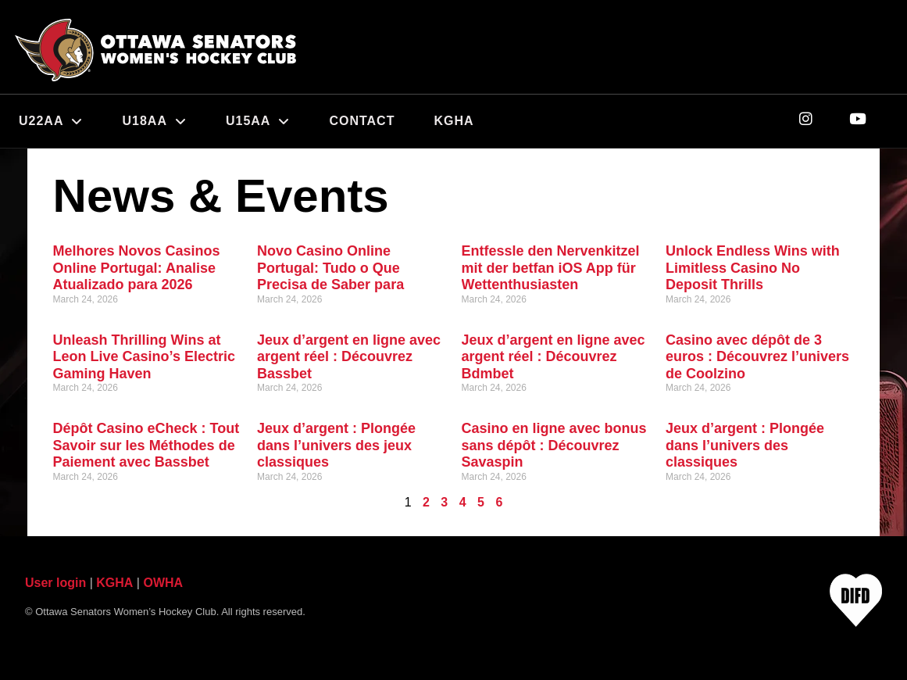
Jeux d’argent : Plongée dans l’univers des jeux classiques (336, 445)
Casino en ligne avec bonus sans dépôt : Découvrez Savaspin (554, 445)
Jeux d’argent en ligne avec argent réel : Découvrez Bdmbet (553, 356)
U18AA (154, 121)
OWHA (163, 582)
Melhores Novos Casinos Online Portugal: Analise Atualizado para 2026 (136, 267)
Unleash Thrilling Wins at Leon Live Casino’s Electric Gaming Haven (144, 356)
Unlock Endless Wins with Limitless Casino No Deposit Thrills (753, 267)
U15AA (258, 121)
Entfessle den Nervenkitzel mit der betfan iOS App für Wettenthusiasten (551, 267)
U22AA (51, 121)
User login (55, 582)
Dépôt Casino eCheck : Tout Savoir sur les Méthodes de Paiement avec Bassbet (146, 445)
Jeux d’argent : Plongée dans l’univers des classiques (745, 445)
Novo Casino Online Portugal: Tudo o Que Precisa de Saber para (330, 267)
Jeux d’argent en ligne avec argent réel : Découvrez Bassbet (349, 356)
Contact (362, 120)
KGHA (453, 120)
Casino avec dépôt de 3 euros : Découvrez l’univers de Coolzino (757, 356)
